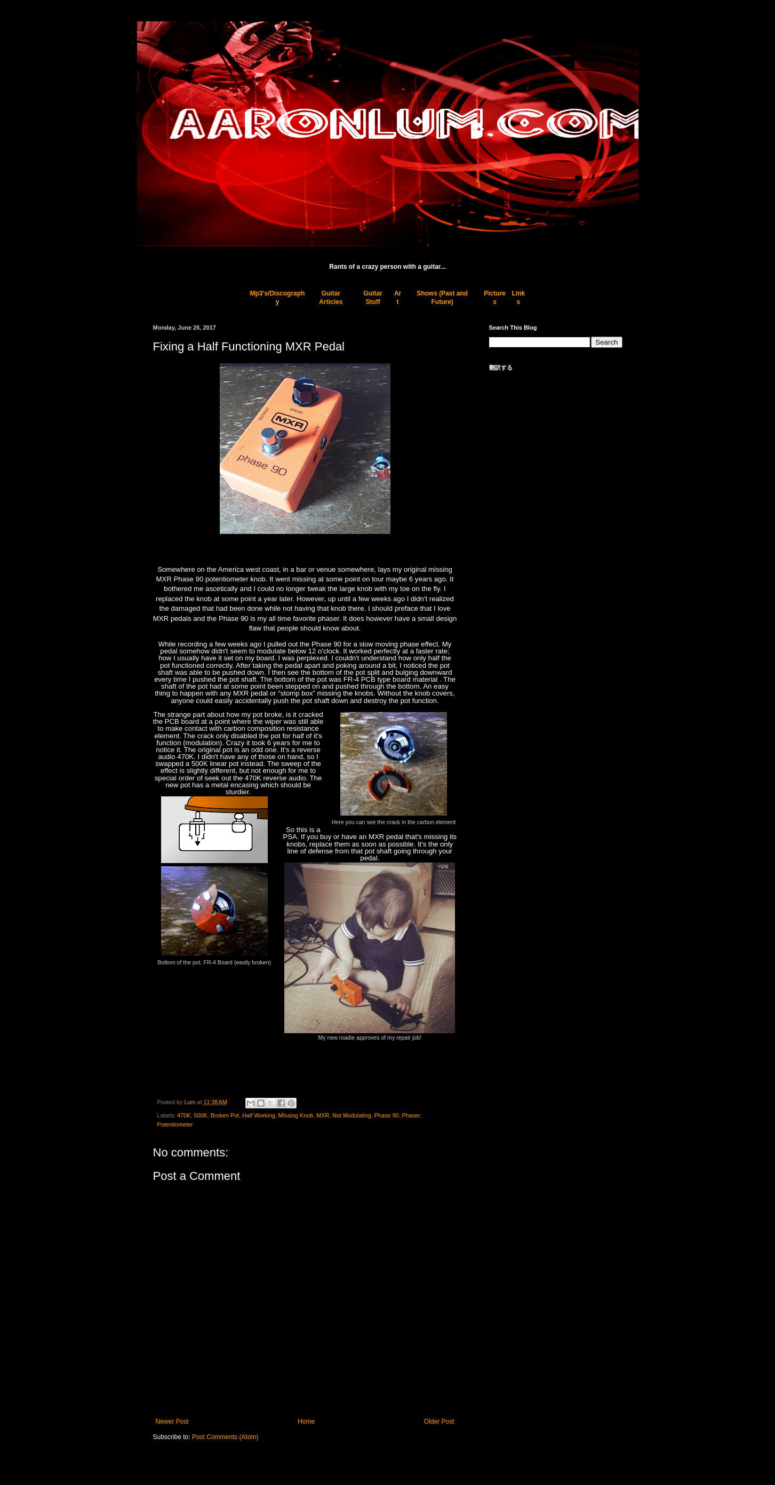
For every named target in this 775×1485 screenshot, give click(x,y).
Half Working (258, 1115)
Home (306, 1421)
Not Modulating (351, 1115)
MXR (322, 1115)
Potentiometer (175, 1124)
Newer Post (172, 1421)
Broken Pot (225, 1115)
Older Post (439, 1421)
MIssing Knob (295, 1115)
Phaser (411, 1115)
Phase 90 (386, 1115)
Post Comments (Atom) (225, 1437)
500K (200, 1115)
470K (183, 1115)
